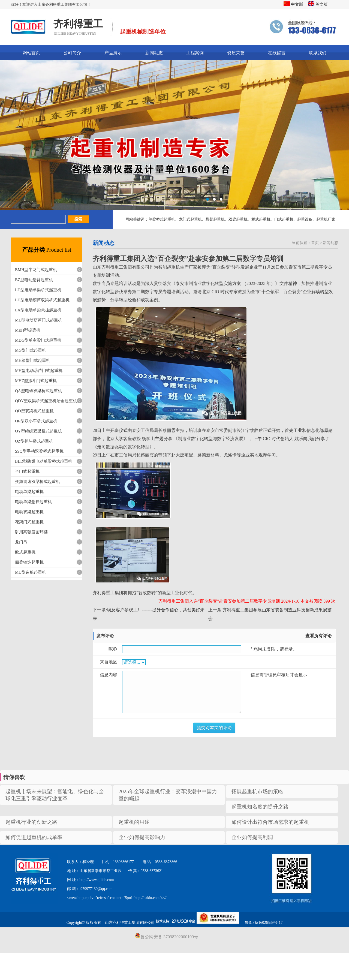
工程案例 (195, 52)
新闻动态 (154, 52)
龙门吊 (21, 542)
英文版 (318, 4)
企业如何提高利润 (252, 837)
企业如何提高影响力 (142, 837)
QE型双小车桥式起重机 (36, 421)
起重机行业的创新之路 (31, 822)
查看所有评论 (318, 635)
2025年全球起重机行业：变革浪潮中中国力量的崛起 (168, 795)
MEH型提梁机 (27, 330)
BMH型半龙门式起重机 (36, 269)
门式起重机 (283, 219)
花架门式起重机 (29, 522)
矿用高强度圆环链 (31, 532)
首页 (315, 243)
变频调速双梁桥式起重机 (37, 481)
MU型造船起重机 (30, 572)
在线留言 (276, 52)
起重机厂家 (325, 219)
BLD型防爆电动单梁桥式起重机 (43, 461)
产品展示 (113, 52)
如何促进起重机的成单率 (33, 837)
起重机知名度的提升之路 (259, 807)
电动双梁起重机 (29, 512)
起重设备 (304, 219)
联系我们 (317, 52)
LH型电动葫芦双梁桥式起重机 (42, 300)
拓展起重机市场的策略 (257, 791)
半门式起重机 (27, 471)
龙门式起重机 (190, 219)
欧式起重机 (25, 552)
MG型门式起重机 (30, 350)
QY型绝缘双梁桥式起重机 (38, 431)
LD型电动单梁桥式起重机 (38, 290)
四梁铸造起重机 (29, 562)
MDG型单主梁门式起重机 (38, 340)
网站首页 (31, 52)
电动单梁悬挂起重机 (33, 502)
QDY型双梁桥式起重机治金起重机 (46, 401)
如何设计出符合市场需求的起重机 (270, 822)
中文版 (293, 4)
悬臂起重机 (215, 219)
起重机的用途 (134, 822)
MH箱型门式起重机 (32, 360)
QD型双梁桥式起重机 (34, 411)
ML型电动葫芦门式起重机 (38, 320)
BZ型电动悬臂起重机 (34, 280)
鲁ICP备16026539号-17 (263, 923)
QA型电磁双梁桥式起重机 (38, 391)
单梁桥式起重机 (161, 219)
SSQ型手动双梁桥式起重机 (39, 451)
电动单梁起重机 (29, 491)
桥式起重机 (260, 219)
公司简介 (72, 52)
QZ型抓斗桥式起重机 (34, 441)
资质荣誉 (236, 52)
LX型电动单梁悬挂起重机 (38, 310)
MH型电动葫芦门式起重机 (38, 370)
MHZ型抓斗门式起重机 (36, 380)
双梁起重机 (238, 219)
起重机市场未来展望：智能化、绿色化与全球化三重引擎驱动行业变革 (54, 795)
